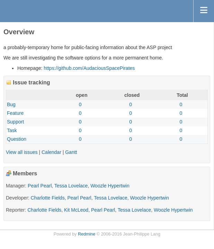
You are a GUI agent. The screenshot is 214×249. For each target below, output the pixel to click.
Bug (11, 104)
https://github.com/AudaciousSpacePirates (89, 68)
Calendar (51, 152)
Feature (15, 113)
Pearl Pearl (40, 185)
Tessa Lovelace (71, 185)
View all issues (22, 152)
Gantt (71, 152)
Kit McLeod (76, 210)
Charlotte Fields (48, 198)
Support (15, 121)
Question (16, 139)
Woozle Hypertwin (110, 185)
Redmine (86, 234)
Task (12, 130)
